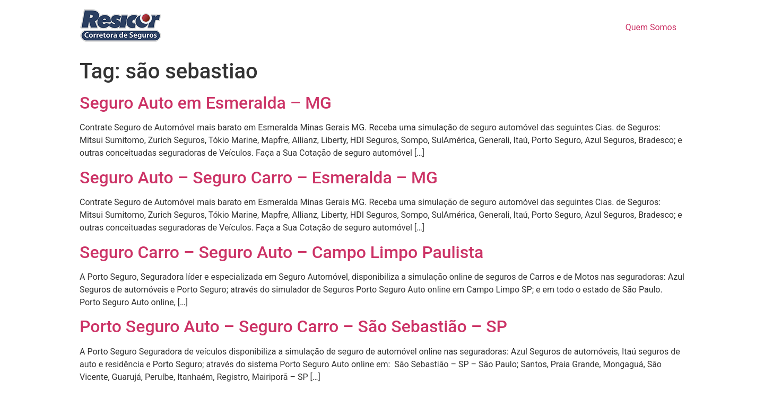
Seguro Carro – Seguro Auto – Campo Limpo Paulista (281, 252)
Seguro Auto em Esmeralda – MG (206, 103)
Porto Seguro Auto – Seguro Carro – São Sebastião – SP (293, 326)
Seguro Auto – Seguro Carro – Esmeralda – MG (259, 177)
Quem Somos (651, 27)
